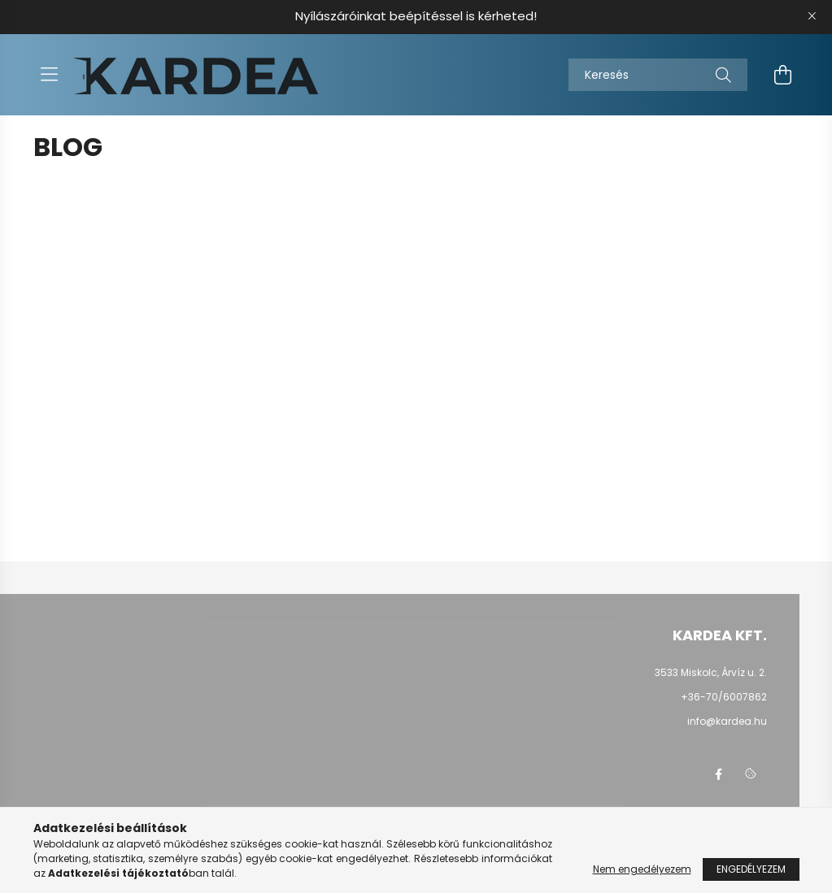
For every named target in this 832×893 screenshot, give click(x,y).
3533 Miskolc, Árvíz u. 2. (711, 672)
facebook (718, 774)
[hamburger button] (49, 75)
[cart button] (783, 75)
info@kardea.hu (727, 721)
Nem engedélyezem (642, 869)
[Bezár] (811, 16)
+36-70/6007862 (724, 697)
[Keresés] (657, 75)
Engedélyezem (751, 869)
